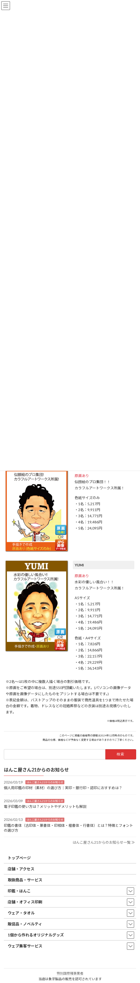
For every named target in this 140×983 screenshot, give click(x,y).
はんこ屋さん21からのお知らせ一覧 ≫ (104, 842)
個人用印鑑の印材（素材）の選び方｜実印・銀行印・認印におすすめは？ (63, 788)
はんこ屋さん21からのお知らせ (45, 782)
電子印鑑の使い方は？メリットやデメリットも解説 (45, 806)
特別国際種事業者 (70, 973)
